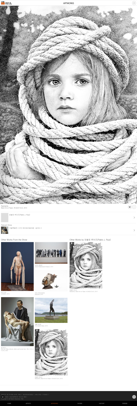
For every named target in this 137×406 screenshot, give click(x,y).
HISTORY (101, 403)
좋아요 (130, 207)
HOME (9, 403)
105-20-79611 (22, 397)
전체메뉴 (134, 3)
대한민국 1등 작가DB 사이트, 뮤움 (11, 394)
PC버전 (45, 394)
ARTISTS (28, 403)
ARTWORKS (54, 403)
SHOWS (79, 403)
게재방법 (124, 403)
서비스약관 (38, 394)
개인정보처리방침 (28, 394)
